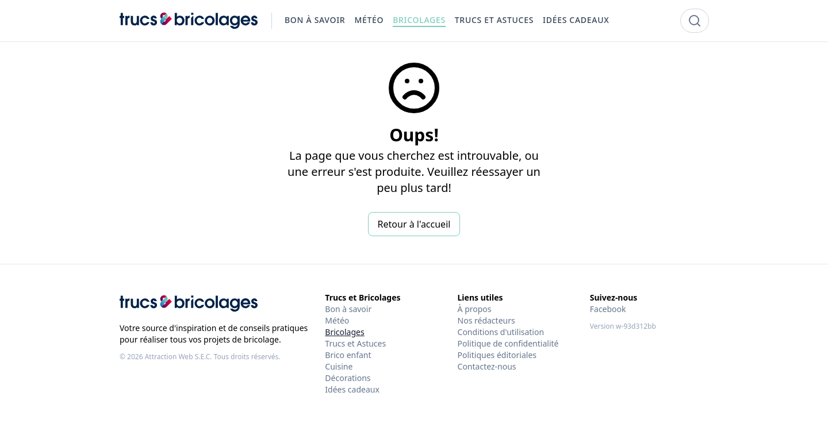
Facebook (608, 308)
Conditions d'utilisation (501, 331)
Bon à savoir (348, 308)
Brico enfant (348, 354)
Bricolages (344, 331)
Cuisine (338, 366)
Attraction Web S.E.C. (178, 357)
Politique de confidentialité (508, 343)
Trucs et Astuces (355, 343)
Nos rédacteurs (486, 320)
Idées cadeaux (352, 389)
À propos (475, 308)
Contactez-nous (487, 366)
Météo (337, 320)
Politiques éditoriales (497, 354)
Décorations (347, 377)
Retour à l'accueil (414, 224)
